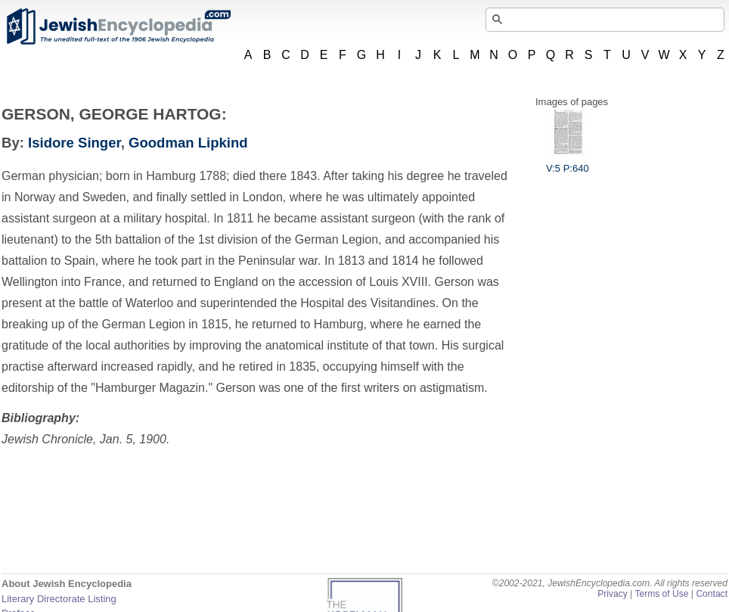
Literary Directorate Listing (59, 598)
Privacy (612, 594)
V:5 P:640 (567, 162)
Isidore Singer (74, 143)
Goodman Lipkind (188, 143)
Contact (711, 594)
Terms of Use (661, 594)
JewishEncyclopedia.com (118, 26)
